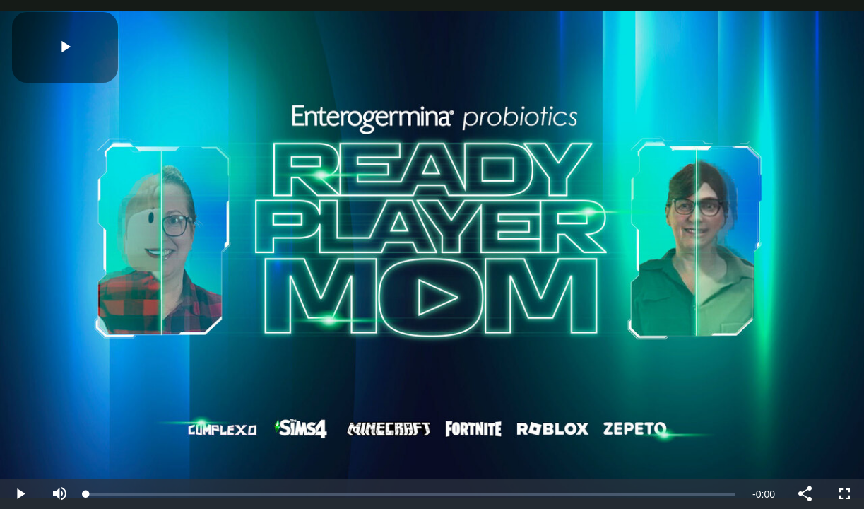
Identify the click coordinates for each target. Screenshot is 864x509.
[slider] (410, 494)
